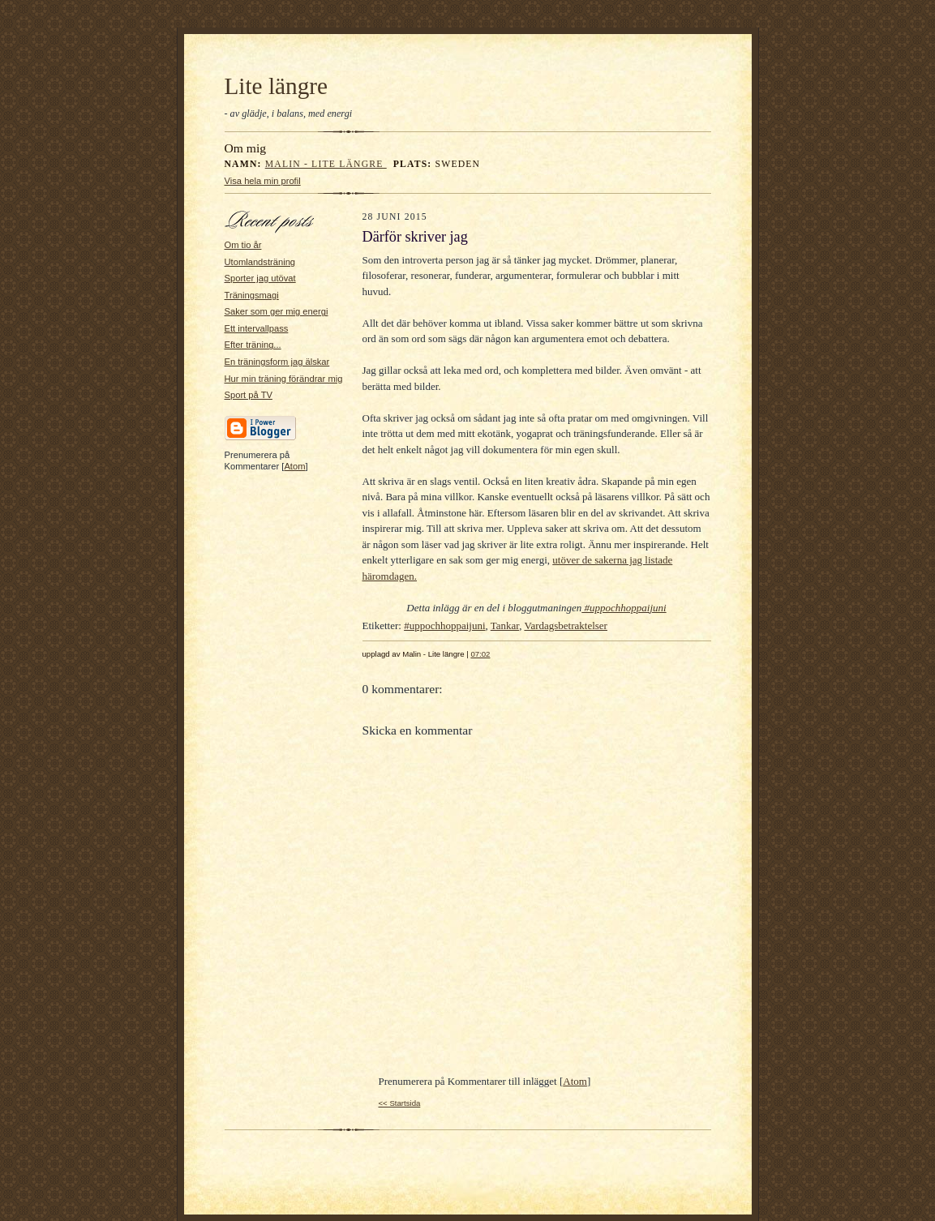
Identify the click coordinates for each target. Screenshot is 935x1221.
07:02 (480, 653)
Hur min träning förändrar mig (284, 378)
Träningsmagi (252, 295)
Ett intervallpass (257, 328)
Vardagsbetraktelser (565, 625)
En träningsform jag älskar (277, 361)
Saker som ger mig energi (276, 311)
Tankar (505, 625)
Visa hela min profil (263, 181)
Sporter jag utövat (260, 278)
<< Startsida (400, 1103)
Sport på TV (248, 395)
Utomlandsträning (260, 262)
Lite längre (276, 86)
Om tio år (243, 245)
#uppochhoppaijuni (623, 608)
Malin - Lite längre (326, 164)
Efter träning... (253, 344)
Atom (294, 466)
